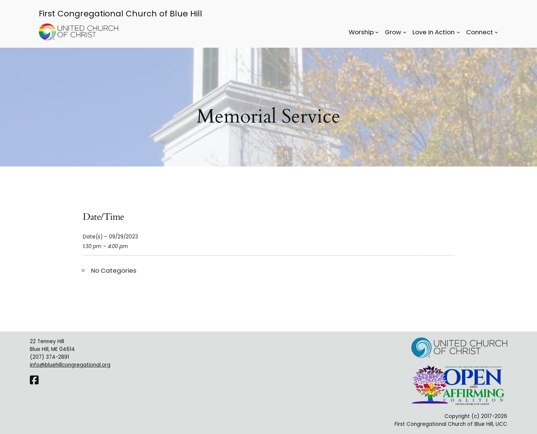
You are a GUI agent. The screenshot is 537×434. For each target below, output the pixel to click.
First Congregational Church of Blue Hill (120, 13)
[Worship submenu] (377, 32)
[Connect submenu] (496, 32)
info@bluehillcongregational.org (70, 364)
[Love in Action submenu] (458, 32)
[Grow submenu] (404, 32)
